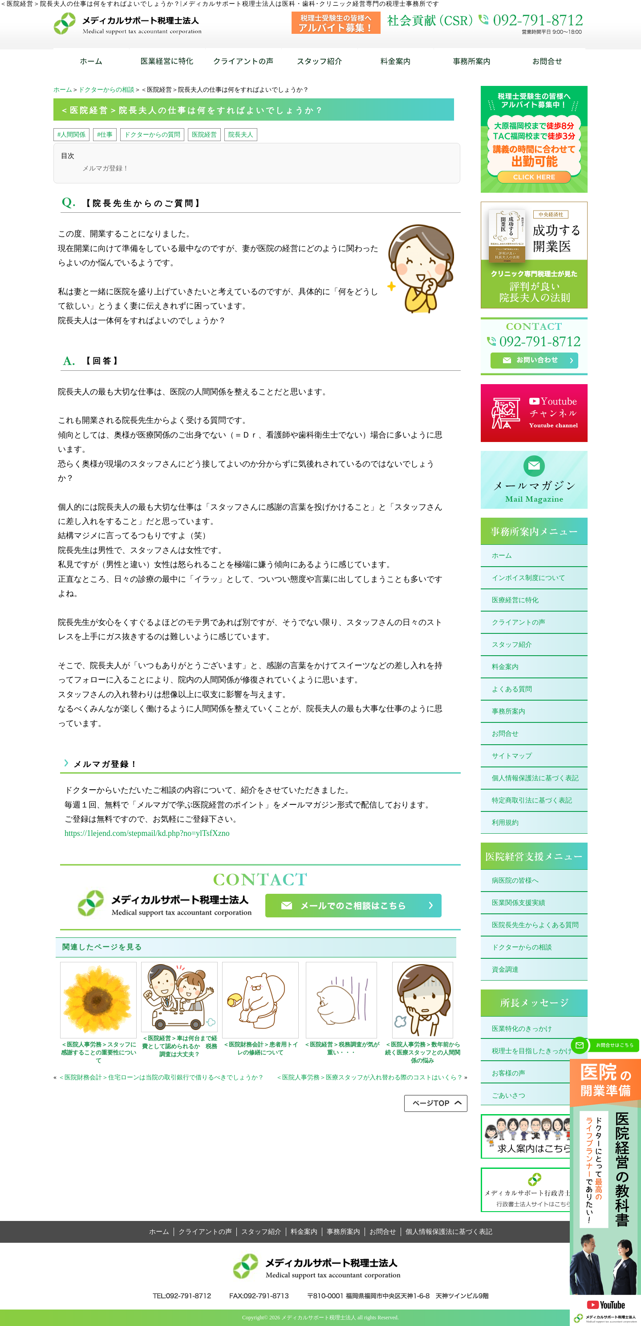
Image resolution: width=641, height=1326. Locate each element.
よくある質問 (512, 689)
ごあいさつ (508, 1095)
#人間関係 (71, 134)
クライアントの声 (518, 622)
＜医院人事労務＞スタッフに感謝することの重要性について (98, 1052)
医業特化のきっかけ (522, 1028)
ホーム (62, 89)
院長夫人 (240, 134)
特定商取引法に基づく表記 (532, 800)
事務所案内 (508, 711)
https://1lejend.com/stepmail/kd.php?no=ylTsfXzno (147, 833)
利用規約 (505, 822)
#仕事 (105, 134)
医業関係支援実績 (518, 902)
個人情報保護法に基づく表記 (535, 778)
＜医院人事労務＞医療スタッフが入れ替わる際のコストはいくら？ (369, 1077)
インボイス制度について (528, 577)
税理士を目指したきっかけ (532, 1050)
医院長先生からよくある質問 (535, 925)
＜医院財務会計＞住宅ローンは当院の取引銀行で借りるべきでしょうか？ (161, 1077)
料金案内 (505, 666)
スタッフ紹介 (512, 644)
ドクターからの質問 (152, 134)
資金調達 (505, 969)
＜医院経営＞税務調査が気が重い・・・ (341, 1048)
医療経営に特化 (515, 600)
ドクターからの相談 (106, 89)
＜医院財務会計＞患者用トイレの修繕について (260, 1048)
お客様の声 (508, 1073)
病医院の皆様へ (515, 880)
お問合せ (505, 733)
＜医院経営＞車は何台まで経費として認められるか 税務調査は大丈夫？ (179, 1046)
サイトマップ (512, 755)
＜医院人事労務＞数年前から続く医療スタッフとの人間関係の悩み (422, 1052)
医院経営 (204, 134)
